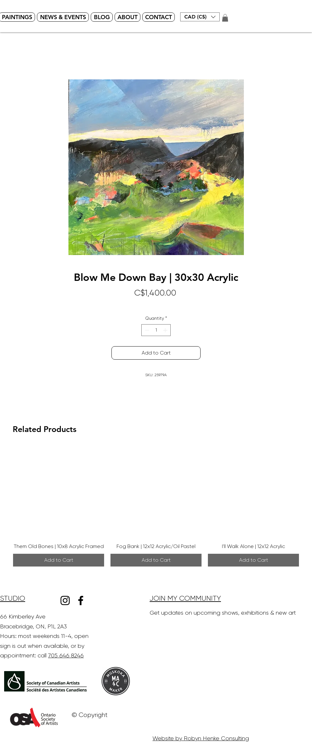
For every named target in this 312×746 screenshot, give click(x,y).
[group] (156, 506)
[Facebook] (80, 600)
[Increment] (166, 330)
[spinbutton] (156, 330)
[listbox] (200, 16)
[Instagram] (65, 600)
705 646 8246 (66, 655)
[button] (200, 16)
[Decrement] (146, 330)
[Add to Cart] (58, 560)
